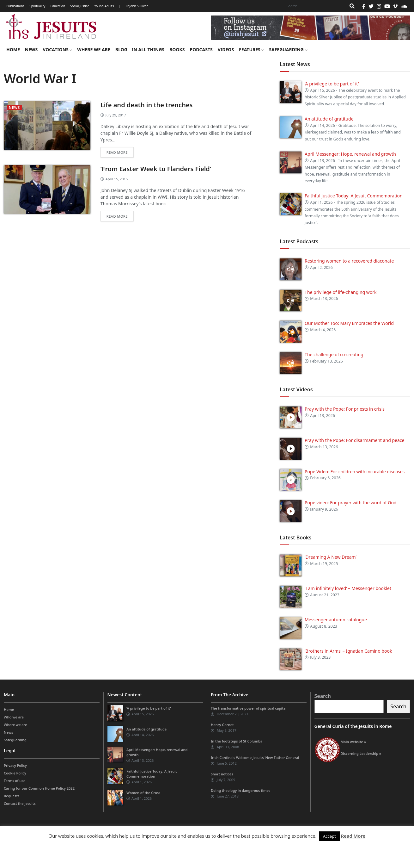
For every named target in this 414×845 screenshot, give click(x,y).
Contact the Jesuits (20, 803)
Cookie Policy (15, 773)
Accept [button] (329, 836)
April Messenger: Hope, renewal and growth (350, 154)
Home (13, 50)
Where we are (93, 50)
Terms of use (14, 780)
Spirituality (37, 6)
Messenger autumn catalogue (336, 620)
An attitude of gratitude (329, 119)
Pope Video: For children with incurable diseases (355, 472)
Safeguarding (288, 50)
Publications (15, 6)
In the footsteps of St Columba (236, 741)
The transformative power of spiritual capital (249, 708)
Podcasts (201, 50)
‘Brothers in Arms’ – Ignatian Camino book (348, 651)
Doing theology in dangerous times (240, 790)
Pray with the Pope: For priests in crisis (345, 409)
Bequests (11, 795)
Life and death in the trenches (146, 105)
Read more (117, 152)
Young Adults (104, 6)
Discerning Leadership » (361, 753)
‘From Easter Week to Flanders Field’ (155, 169)
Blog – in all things (139, 50)
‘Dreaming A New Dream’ (330, 557)
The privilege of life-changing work (340, 292)
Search (322, 696)
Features (251, 50)
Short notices (222, 774)
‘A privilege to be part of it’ (332, 84)
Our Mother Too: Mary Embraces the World (349, 323)
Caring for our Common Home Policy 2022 (39, 788)
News (31, 50)
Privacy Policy (15, 765)
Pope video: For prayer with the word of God (350, 503)
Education (57, 6)
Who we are (14, 717)
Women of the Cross (143, 792)
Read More (353, 836)
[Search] (315, 6)
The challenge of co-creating (334, 354)
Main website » (353, 741)
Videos (226, 50)
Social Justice (79, 6)
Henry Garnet (222, 724)
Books (177, 50)
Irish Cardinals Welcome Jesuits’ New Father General (255, 757)
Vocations (57, 50)
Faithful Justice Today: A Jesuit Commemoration (354, 196)
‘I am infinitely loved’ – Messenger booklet (348, 588)
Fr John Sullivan (137, 6)
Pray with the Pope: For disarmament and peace (354, 440)
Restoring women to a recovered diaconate (349, 261)
